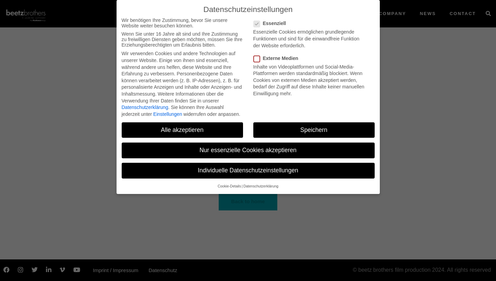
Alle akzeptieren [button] (182, 129)
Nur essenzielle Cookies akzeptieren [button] (248, 150)
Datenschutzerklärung (145, 107)
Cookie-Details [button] (229, 186)
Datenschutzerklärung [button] (260, 186)
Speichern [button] (313, 129)
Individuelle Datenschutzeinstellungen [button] (248, 170)
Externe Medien (278, 58)
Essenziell (272, 23)
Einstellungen (167, 114)
